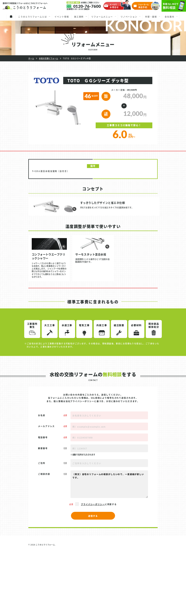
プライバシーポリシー (82, 446)
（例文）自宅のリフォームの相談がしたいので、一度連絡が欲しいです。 (109, 530)
